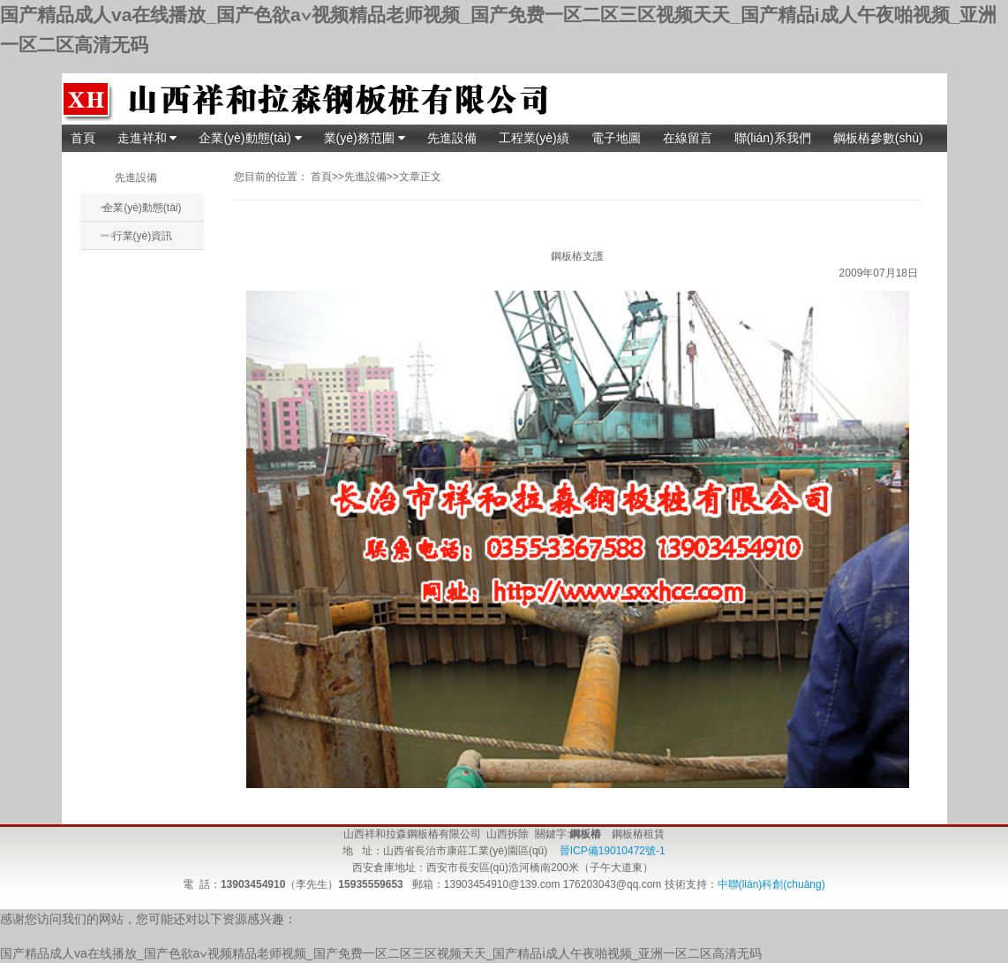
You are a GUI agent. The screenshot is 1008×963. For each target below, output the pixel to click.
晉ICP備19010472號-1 (610, 851)
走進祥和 (147, 138)
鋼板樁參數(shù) (878, 138)
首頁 (83, 138)
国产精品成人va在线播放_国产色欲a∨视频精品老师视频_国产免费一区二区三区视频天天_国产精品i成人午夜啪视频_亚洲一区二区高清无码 (381, 953)
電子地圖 (616, 138)
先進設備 (452, 138)
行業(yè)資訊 (142, 236)
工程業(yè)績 (534, 138)
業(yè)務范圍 (364, 138)
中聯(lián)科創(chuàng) (771, 884)
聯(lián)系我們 (772, 138)
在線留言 (687, 138)
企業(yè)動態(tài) (250, 138)
